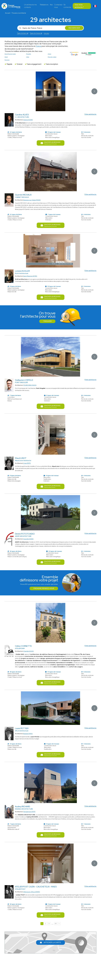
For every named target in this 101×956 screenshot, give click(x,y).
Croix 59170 (27, 463)
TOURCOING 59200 (29, 385)
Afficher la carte (50, 942)
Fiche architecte (90, 114)
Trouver (47, 321)
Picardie (28, 54)
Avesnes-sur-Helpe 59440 (32, 200)
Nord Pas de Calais (10, 54)
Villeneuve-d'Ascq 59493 (31, 892)
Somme (7, 60)
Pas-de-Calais (52, 57)
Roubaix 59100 (28, 733)
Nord (6, 57)
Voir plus (46, 33)
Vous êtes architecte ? (79, 6)
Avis (51, 5)
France (38, 46)
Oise (27, 57)
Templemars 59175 (29, 812)
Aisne (49, 54)
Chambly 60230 (28, 651)
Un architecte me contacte (30, 6)
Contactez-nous (58, 6)
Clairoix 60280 (28, 120)
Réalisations (44, 5)
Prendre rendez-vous (43, 588)
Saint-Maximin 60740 (30, 276)
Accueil (7, 13)
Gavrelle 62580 (28, 539)
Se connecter (67, 6)
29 (55, 923)
